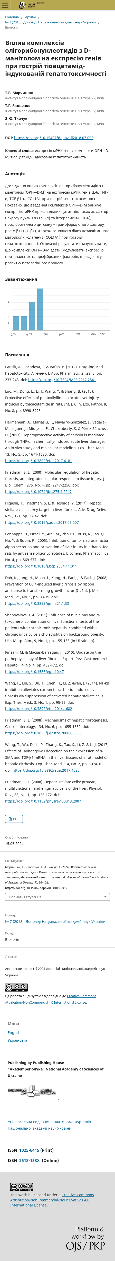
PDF (15, 819)
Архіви (30, 17)
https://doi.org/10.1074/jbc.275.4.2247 (38, 491)
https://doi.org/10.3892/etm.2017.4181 (38, 460)
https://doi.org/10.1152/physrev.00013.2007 (43, 801)
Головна (12, 17)
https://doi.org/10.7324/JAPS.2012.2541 (62, 379)
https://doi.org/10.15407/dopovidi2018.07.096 (53, 137)
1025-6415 (29, 1150)
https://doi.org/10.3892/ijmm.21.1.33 (37, 603)
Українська (17, 1040)
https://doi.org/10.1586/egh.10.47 (34, 671)
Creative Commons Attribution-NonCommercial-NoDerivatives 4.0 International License (52, 1200)
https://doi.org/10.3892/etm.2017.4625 (46, 770)
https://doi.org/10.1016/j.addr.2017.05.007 (42, 522)
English (14, 1032)
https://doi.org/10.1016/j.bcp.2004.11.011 (41, 566)
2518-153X (30, 1160)
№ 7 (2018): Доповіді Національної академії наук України (50, 22)
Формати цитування (25, 897)
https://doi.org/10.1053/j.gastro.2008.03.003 (43, 733)
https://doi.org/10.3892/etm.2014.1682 (38, 708)
